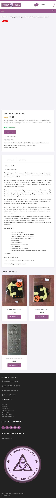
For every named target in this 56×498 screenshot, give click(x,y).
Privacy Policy (5, 408)
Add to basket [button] (14, 316)
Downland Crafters (6, 438)
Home (3, 17)
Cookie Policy (5, 412)
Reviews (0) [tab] (22, 160)
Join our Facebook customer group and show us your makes (28, 250)
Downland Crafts (12, 147)
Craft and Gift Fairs (6, 414)
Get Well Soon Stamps (30, 17)
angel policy (17, 246)
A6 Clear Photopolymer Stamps (16, 145)
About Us (4, 404)
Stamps (21, 17)
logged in (14, 264)
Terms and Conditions (7, 410)
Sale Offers (40, 143)
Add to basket (10, 132)
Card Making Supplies (12, 17)
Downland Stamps (31, 145)
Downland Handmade (7, 416)
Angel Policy (4, 406)
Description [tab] (10, 160)
